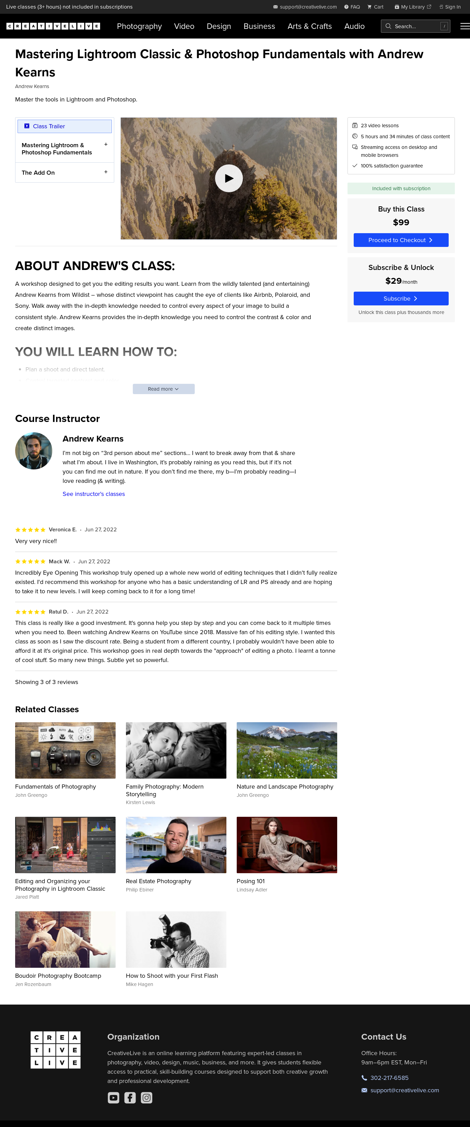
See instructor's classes (94, 493)
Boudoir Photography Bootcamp (58, 975)
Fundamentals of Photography (55, 786)
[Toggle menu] (465, 26)
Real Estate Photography (158, 881)
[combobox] (415, 26)
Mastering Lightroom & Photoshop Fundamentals (57, 149)
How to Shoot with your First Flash (172, 975)
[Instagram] (146, 1098)
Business (259, 26)
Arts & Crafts (310, 26)
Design (219, 26)
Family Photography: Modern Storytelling (165, 790)
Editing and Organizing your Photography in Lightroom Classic (60, 885)
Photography (139, 26)
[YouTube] (113, 1098)
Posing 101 (251, 881)
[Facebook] (130, 1098)
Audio (354, 26)
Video (184, 26)
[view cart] (377, 6)
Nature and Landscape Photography (285, 786)
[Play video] (229, 178)
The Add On (38, 172)
